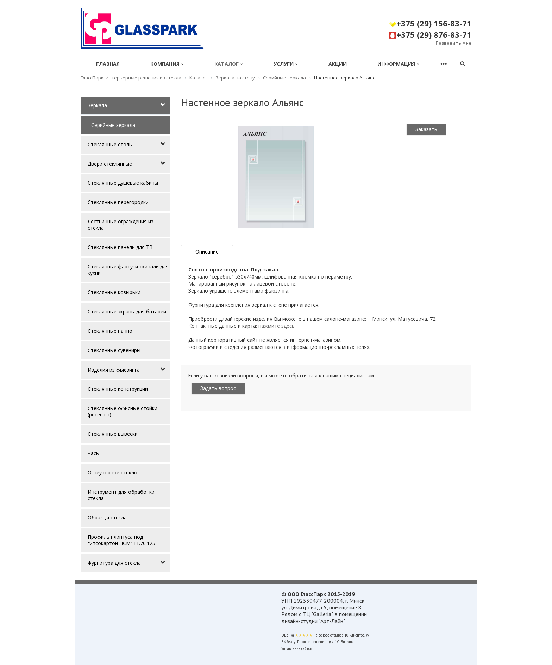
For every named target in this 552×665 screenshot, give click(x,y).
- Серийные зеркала (111, 125)
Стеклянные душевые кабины (123, 182)
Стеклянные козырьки (114, 292)
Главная (108, 63)
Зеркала (97, 105)
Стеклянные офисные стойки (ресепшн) (122, 411)
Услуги (286, 63)
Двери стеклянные (110, 163)
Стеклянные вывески (113, 433)
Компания (167, 63)
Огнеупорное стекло (112, 472)
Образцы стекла (107, 517)
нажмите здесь (276, 325)
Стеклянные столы (110, 144)
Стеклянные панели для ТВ (120, 247)
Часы (94, 453)
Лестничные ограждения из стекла (120, 224)
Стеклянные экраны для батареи (127, 311)
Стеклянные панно (110, 330)
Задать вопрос (218, 388)
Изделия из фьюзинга (114, 369)
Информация (398, 63)
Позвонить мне (453, 43)
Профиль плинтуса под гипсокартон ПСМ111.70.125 (121, 539)
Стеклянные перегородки (118, 202)
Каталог (228, 63)
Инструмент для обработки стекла (121, 494)
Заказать (426, 129)
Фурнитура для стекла (114, 563)
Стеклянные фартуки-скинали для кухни (128, 269)
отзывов (336, 635)
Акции (337, 63)
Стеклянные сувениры (114, 350)
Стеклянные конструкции (118, 388)
